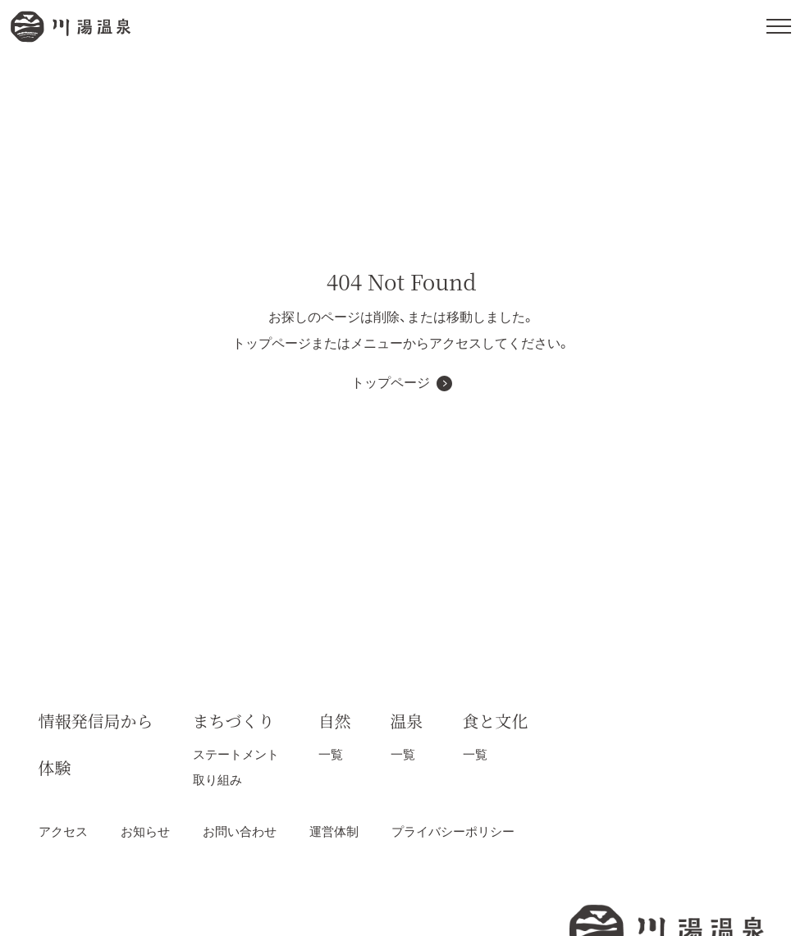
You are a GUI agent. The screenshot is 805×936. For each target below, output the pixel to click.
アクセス (63, 831)
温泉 (407, 721)
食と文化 (495, 721)
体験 (55, 767)
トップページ (390, 383)
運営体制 (334, 831)
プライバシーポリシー (453, 831)
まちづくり (234, 721)
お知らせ (145, 831)
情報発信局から (96, 721)
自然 (334, 721)
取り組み (217, 780)
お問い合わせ (240, 831)
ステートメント (236, 754)
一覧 (330, 754)
